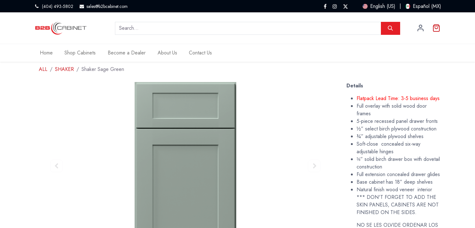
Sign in (420, 28)
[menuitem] (46, 53)
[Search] (390, 28)
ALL (43, 69)
